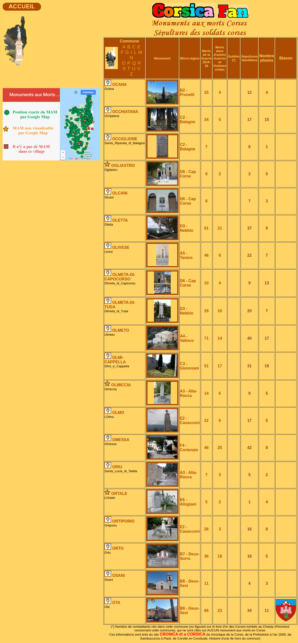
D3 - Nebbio (186, 228)
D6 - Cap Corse (188, 174)
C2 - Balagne (187, 119)
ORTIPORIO (123, 521)
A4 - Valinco (187, 338)
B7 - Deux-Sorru (189, 556)
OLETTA (120, 220)
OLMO (118, 412)
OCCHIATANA (125, 112)
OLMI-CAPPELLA (115, 359)
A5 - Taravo (186, 255)
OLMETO (120, 330)
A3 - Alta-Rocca (188, 393)
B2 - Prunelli (187, 92)
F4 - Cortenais (189, 447)
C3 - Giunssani (189, 366)
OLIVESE (120, 247)
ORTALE (119, 493)
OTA (116, 603)
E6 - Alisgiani (188, 502)
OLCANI (119, 193)
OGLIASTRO (123, 165)
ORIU (117, 467)
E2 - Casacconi (190, 420)
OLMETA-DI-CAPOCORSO (119, 277)
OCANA (119, 84)
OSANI (118, 575)
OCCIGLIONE (124, 139)
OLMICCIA (121, 385)
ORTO (118, 548)
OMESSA (120, 440)
